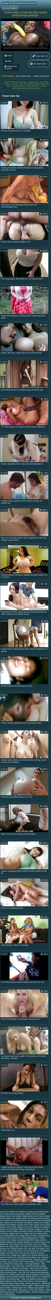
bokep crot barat (28, 1220)
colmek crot (37, 1246)
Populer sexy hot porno (25, 3)
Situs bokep (13, 1290)
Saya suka (38, 56)
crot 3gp (31, 1249)
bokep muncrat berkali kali (22, 1240)
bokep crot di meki (25, 1225)
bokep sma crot (20, 1244)
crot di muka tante (14, 1251)
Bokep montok (19, 1277)
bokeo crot (33, 1212)
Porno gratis (44, 1275)
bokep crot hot (6, 1231)
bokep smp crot (34, 1244)
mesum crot (5, 1255)
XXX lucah (40, 1262)
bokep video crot (16, 1246)
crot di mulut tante (30, 1251)
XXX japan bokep (32, 1264)
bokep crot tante (20, 1231)
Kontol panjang (41, 1281)
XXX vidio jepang (7, 1294)
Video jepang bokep (8, 1272)
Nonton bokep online (40, 1292)
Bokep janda (31, 1277)
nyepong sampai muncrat (21, 1259)
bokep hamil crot (16, 1233)
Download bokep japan (10, 1285)
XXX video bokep (36, 1290)
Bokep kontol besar (25, 1281)
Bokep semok (6, 1277)
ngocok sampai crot (39, 1255)
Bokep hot (8, 1264)
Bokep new (4, 1279)
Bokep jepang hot (33, 1283)
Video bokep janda (42, 1285)
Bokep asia (15, 1279)
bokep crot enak (41, 1229)
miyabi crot (15, 1255)
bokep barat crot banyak (14, 1214)
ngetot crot (25, 1255)
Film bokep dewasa (39, 1270)
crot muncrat (20, 1253)
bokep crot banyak (12, 1220)
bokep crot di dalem (8, 1225)
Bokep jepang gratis (36, 1288)
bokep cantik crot (23, 1218)
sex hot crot (13, 1262)
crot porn (40, 1253)
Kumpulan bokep (23, 1292)
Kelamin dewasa (33, 1266)
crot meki (10, 1253)
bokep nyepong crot (8, 1242)
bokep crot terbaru (35, 1231)
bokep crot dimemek (8, 1229)
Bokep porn (19, 1264)
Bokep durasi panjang (39, 1272)
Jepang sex (23, 1290)
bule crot (27, 1246)
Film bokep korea (22, 1270)
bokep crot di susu (25, 1227)
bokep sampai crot (25, 1242)
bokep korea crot (13, 1238)
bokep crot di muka (42, 1225)
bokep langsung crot (29, 1238)
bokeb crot (13, 1212)
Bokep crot (7, 3)
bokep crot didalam (42, 1227)
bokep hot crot (30, 1233)
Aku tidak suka (38, 63)
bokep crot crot (10, 1222)
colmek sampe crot (19, 1249)
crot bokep (40, 1249)
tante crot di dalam (27, 1262)
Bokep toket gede (17, 1275)
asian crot (4, 1212)
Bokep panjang (32, 1275)
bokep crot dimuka (41, 76)
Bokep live (46, 1283)
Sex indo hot (23, 1272)
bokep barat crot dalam (35, 1214)
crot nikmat (31, 1253)
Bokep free (9, 1270)
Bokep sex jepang (20, 1268)
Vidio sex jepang (28, 1279)
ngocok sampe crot (8, 1257)
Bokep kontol (10, 1281)
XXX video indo (17, 1266)
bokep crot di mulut (8, 1227)
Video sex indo (35, 1268)
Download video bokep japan (12, 1283)
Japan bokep (5, 1288)
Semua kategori (10, 8)
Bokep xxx (4, 1275)
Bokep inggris (27, 1285)
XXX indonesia (44, 1277)
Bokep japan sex (20, 1288)
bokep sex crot (6, 1244)
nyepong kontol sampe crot (28, 1257)
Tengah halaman (21, 1297)
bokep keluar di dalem (28, 1236)
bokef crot (23, 1212)
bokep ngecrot (40, 1240)
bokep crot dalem (25, 1222)
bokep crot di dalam (41, 1222)
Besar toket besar (23, 76)
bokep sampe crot (42, 1242)
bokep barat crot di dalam (10, 1216)
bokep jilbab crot (11, 1236)
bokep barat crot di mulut (33, 1216)
